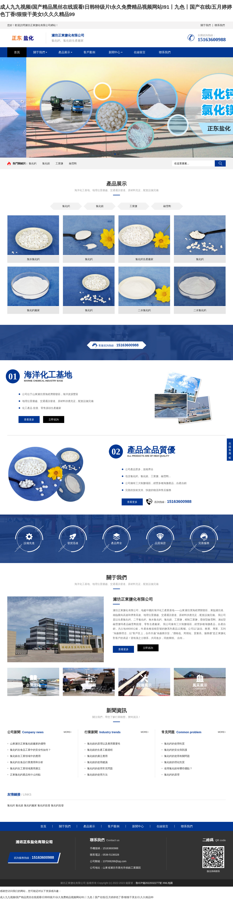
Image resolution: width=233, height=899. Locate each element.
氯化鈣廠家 (30, 805)
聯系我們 (220, 25)
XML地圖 (167, 882)
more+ (68, 732)
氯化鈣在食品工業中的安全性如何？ (30, 749)
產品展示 (64, 52)
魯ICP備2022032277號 (149, 882)
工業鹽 (59, 163)
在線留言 (139, 52)
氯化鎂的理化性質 (174, 762)
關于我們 (206, 25)
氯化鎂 (46, 163)
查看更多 (123, 649)
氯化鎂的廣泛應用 (97, 756)
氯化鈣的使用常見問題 (100, 768)
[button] (115, 154)
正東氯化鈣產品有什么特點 (25, 774)
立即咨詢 (148, 649)
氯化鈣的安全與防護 (175, 749)
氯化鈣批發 (43, 805)
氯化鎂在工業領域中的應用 (25, 756)
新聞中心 (114, 52)
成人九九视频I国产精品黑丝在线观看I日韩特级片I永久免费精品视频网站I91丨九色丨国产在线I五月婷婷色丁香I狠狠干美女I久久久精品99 (76, 897)
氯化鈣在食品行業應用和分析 (26, 762)
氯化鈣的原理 (171, 774)
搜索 (220, 163)
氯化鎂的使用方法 (97, 774)
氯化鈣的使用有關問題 (177, 756)
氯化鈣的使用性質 (174, 743)
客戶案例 (89, 52)
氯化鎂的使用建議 (97, 762)
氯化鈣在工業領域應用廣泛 (25, 768)
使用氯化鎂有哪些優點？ (178, 768)
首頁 (17, 52)
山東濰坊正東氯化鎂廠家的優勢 (28, 743)
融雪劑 (73, 163)
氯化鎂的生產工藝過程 (100, 749)
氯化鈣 (32, 163)
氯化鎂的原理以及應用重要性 (103, 743)
